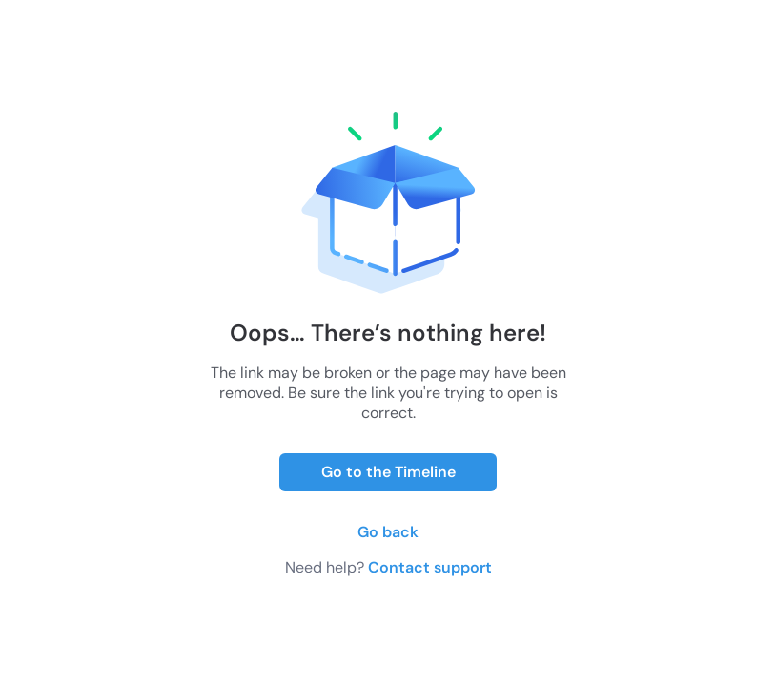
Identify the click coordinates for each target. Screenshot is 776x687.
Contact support (430, 567)
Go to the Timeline (388, 472)
